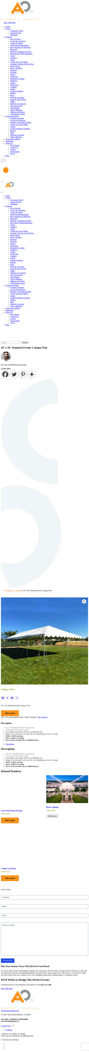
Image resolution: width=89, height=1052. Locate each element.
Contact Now (7, 1026)
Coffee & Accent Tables (19, 62)
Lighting (13, 87)
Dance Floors (15, 66)
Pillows (13, 93)
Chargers (13, 58)
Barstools (13, 49)
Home (8, 27)
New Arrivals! (15, 39)
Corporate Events (16, 31)
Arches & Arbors (16, 43)
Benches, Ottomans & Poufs (20, 52)
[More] (32, 374)
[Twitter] (14, 374)
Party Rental (14, 145)
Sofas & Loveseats (17, 97)
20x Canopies (17, 591)
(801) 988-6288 (8, 23)
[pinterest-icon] (6, 1049)
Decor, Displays (16, 68)
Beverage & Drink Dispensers (21, 54)
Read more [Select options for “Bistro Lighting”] (52, 816)
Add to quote (10, 713)
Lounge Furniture (16, 91)
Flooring (13, 72)
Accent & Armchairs (17, 41)
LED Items (14, 85)
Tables (12, 102)
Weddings (14, 35)
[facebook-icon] (6, 1044)
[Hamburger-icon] (2, 181)
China (12, 60)
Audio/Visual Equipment (19, 45)
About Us (9, 143)
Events (8, 29)
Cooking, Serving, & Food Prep (22, 64)
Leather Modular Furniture (20, 129)
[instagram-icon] (7, 1046)
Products (9, 37)
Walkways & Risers (17, 112)
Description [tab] (10, 744)
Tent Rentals (14, 108)
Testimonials (15, 152)
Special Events (15, 33)
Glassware (14, 77)
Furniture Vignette (17, 118)
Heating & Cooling (17, 79)
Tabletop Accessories (18, 104)
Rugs (12, 95)
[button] (84, 601)
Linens (12, 89)
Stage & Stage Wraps (18, 99)
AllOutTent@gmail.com (10, 1011)
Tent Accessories (16, 106)
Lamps (12, 83)
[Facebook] (5, 374)
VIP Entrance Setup (17, 114)
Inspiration (10, 141)
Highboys (13, 81)
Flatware (13, 70)
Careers (13, 150)
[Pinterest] (23, 374)
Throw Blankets (16, 110)
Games (12, 74)
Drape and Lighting (13, 139)
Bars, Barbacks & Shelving (20, 47)
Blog (7, 156)
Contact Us (14, 147)
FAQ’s (12, 154)
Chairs (12, 56)
